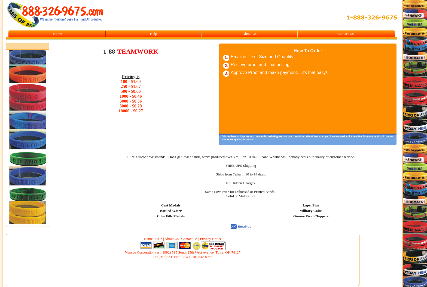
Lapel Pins (311, 205)
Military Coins (311, 211)
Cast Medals (171, 205)
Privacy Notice (211, 239)
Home (57, 34)
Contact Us (345, 34)
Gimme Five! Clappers (311, 216)
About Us (250, 34)
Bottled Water (171, 211)
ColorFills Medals (171, 216)
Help (153, 34)
